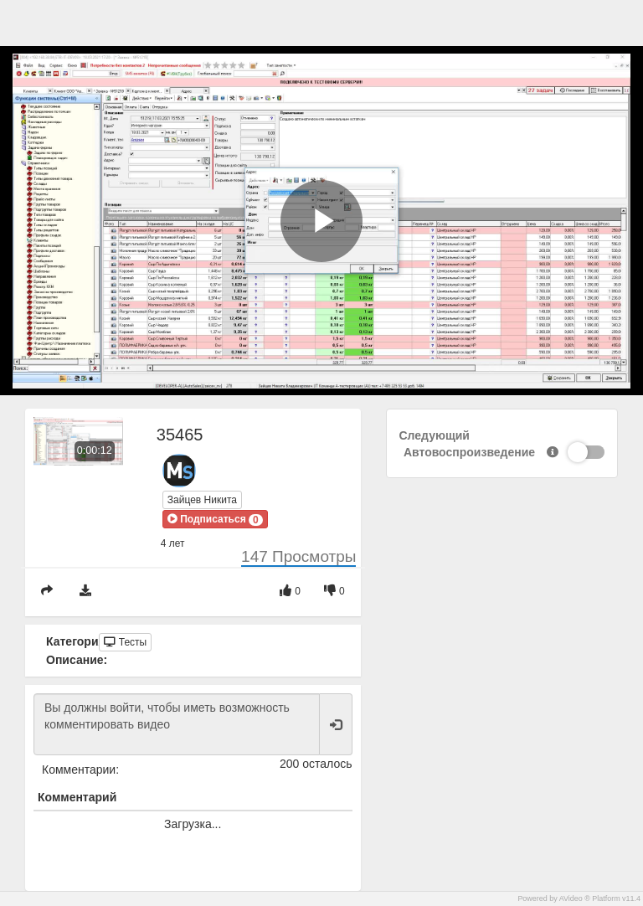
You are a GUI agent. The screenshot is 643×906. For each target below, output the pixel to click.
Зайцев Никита (202, 500)
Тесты (125, 642)
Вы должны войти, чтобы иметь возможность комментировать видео (176, 724)
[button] (215, 519)
